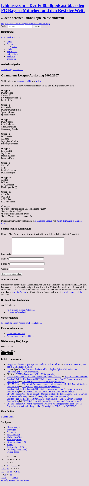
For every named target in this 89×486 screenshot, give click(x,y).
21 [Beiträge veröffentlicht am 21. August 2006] (3, 475)
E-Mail (5, 267)
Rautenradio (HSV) (15, 450)
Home (9, 41)
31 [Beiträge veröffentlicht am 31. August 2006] (11, 478)
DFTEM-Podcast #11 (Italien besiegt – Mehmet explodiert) (48, 395)
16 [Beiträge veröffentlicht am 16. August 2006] (8, 472)
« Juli (4, 481)
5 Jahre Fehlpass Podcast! (76, 380)
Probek (10, 448)
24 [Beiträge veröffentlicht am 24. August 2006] (11, 475)
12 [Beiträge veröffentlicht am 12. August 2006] (16, 469)
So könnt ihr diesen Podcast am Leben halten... (21, 326)
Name (4, 262)
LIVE (9, 49)
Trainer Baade (13, 455)
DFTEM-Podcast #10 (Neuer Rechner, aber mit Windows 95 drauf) (51, 404)
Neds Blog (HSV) (14, 443)
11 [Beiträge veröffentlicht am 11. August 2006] (13, 469)
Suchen (4, 26)
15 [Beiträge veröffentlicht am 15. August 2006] (5, 472)
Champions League (43, 221)
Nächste (18, 69)
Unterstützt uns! (14, 54)
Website (4, 272)
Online (8, 420)
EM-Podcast (12, 51)
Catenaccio (11, 435)
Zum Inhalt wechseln (10, 37)
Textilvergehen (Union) (17, 453)
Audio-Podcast (19, 295)
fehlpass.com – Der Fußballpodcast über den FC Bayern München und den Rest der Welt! (43, 8)
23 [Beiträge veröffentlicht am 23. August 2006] (8, 475)
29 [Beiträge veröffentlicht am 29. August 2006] (5, 478)
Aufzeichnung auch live (72, 295)
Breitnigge (11, 433)
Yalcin (38, 81)
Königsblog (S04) (14, 440)
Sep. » (15, 481)
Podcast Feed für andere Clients (21, 339)
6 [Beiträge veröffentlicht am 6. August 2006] (18, 466)
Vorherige (6, 69)
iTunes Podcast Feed (16, 337)
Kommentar (6, 257)
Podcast (10, 44)
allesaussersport (13, 430)
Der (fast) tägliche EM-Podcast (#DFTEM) (41, 390)
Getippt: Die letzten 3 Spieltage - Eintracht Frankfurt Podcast (33, 367)
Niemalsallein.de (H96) (17, 445)
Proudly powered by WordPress (15, 483)
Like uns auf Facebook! (17, 315)
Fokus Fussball (13, 438)
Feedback (11, 56)
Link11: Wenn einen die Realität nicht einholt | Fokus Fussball (34, 380)
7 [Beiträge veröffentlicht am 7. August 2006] (2, 469)
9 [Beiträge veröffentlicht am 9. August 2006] (7, 469)
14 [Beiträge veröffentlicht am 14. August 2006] (3, 472)
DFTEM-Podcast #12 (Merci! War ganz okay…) (37, 377)
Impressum (11, 59)
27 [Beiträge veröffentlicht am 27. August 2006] (19, 475)
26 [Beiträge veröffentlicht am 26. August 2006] (16, 475)
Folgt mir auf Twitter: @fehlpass (21, 313)
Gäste (14, 46)
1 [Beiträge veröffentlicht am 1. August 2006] (4, 466)
